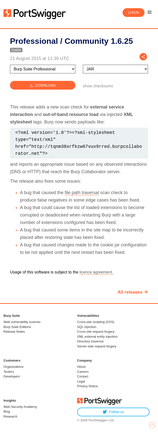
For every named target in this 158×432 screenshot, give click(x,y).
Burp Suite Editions (17, 327)
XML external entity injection (97, 336)
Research (10, 416)
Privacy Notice (87, 386)
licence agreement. (96, 272)
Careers (83, 372)
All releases (130, 292)
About (81, 367)
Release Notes (14, 331)
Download (43, 85)
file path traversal (82, 192)
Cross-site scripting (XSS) (95, 322)
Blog (6, 411)
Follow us (113, 412)
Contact (82, 376)
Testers (8, 372)
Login (133, 12)
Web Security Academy (20, 407)
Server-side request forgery (97, 346)
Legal (81, 381)
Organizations (13, 367)
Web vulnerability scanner (22, 322)
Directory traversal (90, 341)
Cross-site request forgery (96, 331)
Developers (11, 376)
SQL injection (86, 327)
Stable (16, 50)
